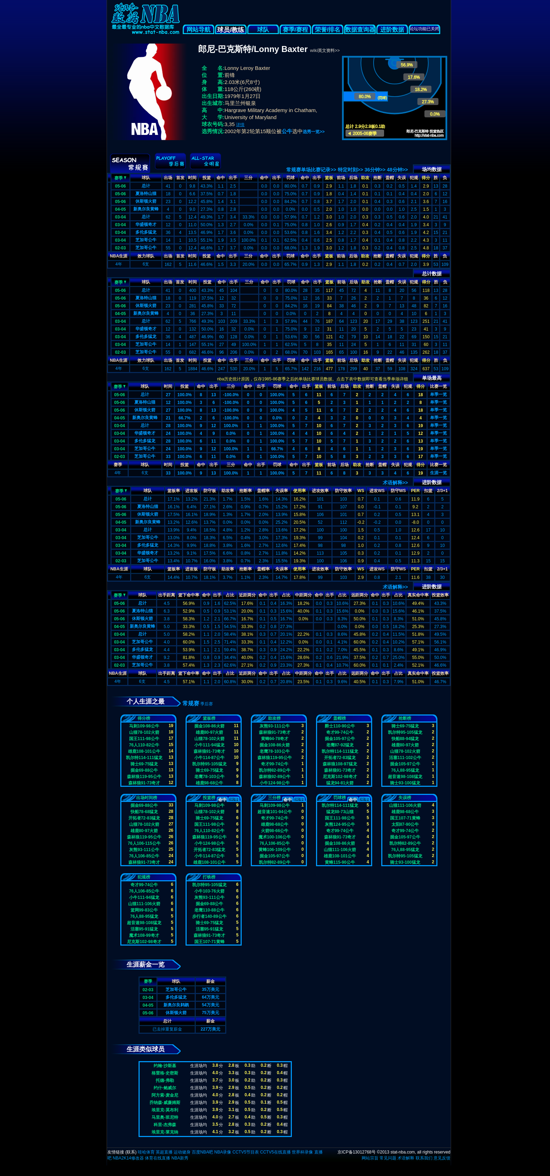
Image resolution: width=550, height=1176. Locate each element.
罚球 (290, 177)
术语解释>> (395, 482)
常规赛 (190, 703)
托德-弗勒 (165, 1080)
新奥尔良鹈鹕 (176, 1004)
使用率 (299, 490)
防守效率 (343, 490)
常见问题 (388, 1158)
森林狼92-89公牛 (275, 776)
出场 (168, 177)
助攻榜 (274, 718)
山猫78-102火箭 (144, 732)
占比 (230, 595)
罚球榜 (339, 797)
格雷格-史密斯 (165, 1073)
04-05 (120, 209)
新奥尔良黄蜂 (146, 209)
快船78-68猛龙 (144, 811)
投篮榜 (209, 797)
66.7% (184, 418)
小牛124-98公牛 (274, 782)
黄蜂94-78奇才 (275, 738)
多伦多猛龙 (145, 232)
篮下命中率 (188, 595)
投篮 (206, 177)
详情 (240, 124)
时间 (192, 177)
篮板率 (173, 490)
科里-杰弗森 (165, 1124)
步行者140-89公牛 (209, 916)
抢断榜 (404, 718)
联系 (131, 1152)
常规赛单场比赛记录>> (311, 169)
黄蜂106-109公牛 (275, 849)
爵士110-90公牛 (340, 726)
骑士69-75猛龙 (144, 764)
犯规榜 (144, 877)
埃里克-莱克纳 (165, 1132)
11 (319, 394)
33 (168, 456)
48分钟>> (397, 169)
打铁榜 (209, 877)
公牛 (287, 131)
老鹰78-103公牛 (209, 776)
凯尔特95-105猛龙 (209, 764)
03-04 (120, 217)
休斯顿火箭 (145, 201)
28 (168, 425)
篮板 (329, 177)
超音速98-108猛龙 (405, 776)
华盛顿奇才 (145, 224)
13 (213, 394)
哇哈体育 (146, 1152)
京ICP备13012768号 (356, 1152)
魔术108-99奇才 (144, 935)
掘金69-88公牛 (144, 770)
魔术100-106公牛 (275, 837)
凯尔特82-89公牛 (275, 770)
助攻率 (227, 490)
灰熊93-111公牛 (274, 726)
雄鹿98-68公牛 (209, 782)
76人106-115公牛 (144, 843)
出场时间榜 (146, 797)
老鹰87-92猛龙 (340, 745)
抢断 (377, 177)
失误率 (281, 490)
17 (420, 456)
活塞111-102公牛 (405, 757)
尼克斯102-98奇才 (340, 776)
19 (420, 425)
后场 (353, 177)
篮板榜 (209, 718)
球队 (263, 29)
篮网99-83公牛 (144, 910)
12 (168, 402)
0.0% (277, 418)
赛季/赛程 (295, 29)
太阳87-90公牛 (405, 824)
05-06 (120, 186)
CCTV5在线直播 (275, 1152)
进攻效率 (320, 490)
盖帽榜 (339, 718)
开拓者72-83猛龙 (340, 757)
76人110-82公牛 (144, 745)
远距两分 (359, 595)
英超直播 (164, 1152)
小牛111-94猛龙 (209, 745)
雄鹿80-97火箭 (209, 732)
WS (360, 490)
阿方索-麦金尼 (165, 1095)
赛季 (120, 177)
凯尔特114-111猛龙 (144, 757)
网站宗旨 (370, 1158)
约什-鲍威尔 (165, 1087)
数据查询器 (360, 29)
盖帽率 (263, 490)
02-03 (120, 248)
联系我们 (424, 1158)
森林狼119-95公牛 (144, 776)
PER (415, 490)
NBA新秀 (180, 1158)
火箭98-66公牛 (275, 830)
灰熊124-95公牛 (340, 824)
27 (168, 394)
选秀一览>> (313, 131)
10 (319, 425)
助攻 (365, 177)
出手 (233, 177)
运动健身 (182, 1152)
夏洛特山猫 (145, 193)
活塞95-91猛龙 (144, 929)
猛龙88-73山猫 (340, 811)
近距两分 (247, 595)
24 (168, 433)
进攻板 (191, 490)
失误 (401, 177)
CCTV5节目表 (246, 1152)
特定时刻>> (350, 169)
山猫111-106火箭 (340, 849)
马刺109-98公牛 (144, 726)
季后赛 (206, 703)
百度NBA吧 (202, 1152)
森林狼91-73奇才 (144, 782)
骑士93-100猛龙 (405, 782)
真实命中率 (418, 595)
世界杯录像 (302, 1152)
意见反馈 (442, 1158)
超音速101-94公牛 (274, 811)
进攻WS (376, 490)
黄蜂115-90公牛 (340, 862)
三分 (248, 177)
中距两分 (303, 595)
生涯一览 (438, 472)
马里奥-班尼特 (165, 1117)
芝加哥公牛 (145, 239)
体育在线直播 (157, 1158)
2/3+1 (442, 490)
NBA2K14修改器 (128, 1158)
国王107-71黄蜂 (405, 818)
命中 (220, 177)
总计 (146, 185)
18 (420, 394)
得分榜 (144, 718)
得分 (426, 177)
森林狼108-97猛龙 (340, 764)
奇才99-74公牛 (275, 764)
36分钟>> (374, 169)
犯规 (414, 177)
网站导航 (198, 29)
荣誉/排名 (328, 29)
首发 (180, 177)
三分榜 (274, 797)
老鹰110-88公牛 (209, 910)
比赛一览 (438, 386)
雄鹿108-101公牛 (144, 751)
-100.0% (231, 394)
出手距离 (166, 595)
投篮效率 (440, 595)
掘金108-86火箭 (209, 726)
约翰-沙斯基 (165, 1065)
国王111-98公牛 (144, 738)
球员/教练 (230, 29)
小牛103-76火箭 (209, 891)
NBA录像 (223, 1152)
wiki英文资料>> (325, 50)
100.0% (184, 394)
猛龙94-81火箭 (340, 782)
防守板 (209, 490)
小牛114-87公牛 (209, 757)
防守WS (398, 490)
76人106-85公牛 (144, 856)
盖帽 (389, 177)
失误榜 (404, 797)
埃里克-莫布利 (165, 1110)
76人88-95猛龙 (405, 770)
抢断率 (245, 490)
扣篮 (428, 490)
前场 (341, 177)
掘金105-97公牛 (340, 738)
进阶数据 (392, 29)
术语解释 (405, 1158)
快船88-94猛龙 (405, 738)
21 (168, 418)
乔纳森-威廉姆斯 (164, 1102)
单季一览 (438, 394)
